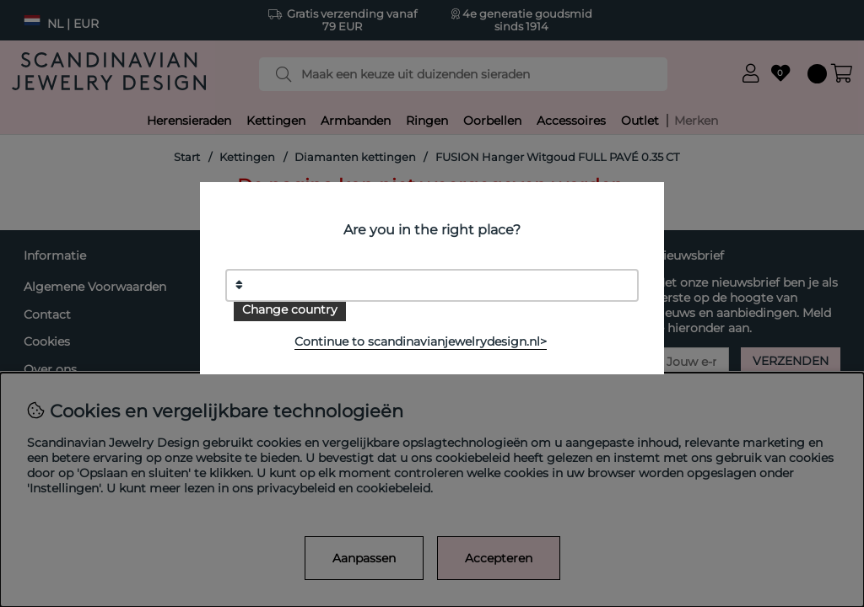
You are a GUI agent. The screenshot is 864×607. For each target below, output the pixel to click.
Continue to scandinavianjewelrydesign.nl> (420, 341)
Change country (290, 309)
